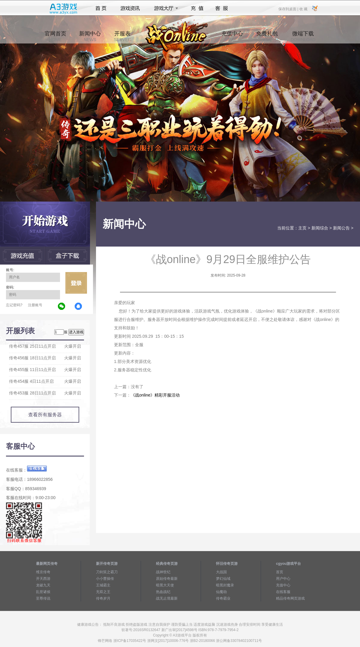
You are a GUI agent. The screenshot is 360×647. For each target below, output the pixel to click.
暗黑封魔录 (225, 585)
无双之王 (103, 592)
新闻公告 (341, 228)
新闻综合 (319, 228)
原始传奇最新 (167, 579)
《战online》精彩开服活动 (155, 395)
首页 (101, 8)
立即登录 (76, 283)
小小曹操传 (105, 579)
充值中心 (232, 36)
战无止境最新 (167, 598)
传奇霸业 (223, 598)
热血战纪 (163, 592)
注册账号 (35, 305)
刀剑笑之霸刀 (107, 572)
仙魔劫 (221, 592)
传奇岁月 (103, 598)
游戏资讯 (130, 8)
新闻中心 (90, 36)
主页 (302, 228)
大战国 (221, 572)
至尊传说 (43, 598)
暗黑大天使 (165, 585)
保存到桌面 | (288, 9)
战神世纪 (163, 572)
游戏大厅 (164, 8)
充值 (197, 8)
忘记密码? (14, 305)
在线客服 (283, 592)
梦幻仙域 (223, 579)
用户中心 (283, 579)
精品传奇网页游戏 (290, 598)
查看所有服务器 (45, 414)
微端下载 (303, 36)
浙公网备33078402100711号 (239, 641)
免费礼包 (267, 36)
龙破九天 (43, 585)
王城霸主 (103, 585)
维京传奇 (43, 572)
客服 (222, 8)
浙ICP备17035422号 (129, 641)
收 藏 (303, 9)
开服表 (122, 36)
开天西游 (43, 579)
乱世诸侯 (43, 592)
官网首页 (55, 36)
